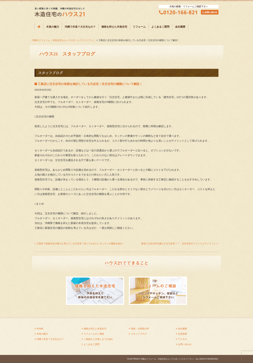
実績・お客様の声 (140, 328)
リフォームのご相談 (94, 333)
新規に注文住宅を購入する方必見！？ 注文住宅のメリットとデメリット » (179, 243)
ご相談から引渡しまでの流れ (98, 339)
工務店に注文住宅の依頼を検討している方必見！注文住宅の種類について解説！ (90, 84)
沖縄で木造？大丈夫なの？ (80, 26)
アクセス (182, 339)
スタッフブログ (139, 333)
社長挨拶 (182, 333)
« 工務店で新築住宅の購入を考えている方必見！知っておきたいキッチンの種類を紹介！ (80, 243)
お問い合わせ (185, 344)
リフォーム (139, 26)
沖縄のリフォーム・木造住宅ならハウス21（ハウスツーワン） (64, 40)
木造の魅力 (52, 26)
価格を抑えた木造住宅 (114, 26)
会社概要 (180, 26)
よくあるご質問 (160, 26)
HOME (40, 328)
